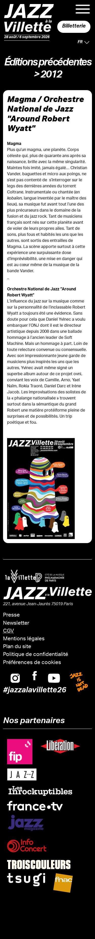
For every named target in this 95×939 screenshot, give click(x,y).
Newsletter (16, 623)
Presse (11, 615)
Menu (82, 9)
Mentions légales (24, 639)
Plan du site (17, 647)
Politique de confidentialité (35, 654)
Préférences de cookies (32, 662)
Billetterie (74, 27)
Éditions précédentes (47, 64)
